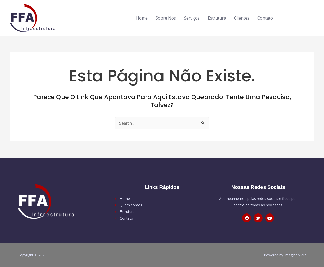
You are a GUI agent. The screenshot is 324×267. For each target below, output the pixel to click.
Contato (265, 18)
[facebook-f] (287, 17)
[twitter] (298, 17)
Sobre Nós (166, 18)
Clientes (241, 18)
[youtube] (306, 17)
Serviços (192, 18)
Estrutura (217, 18)
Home (142, 18)
